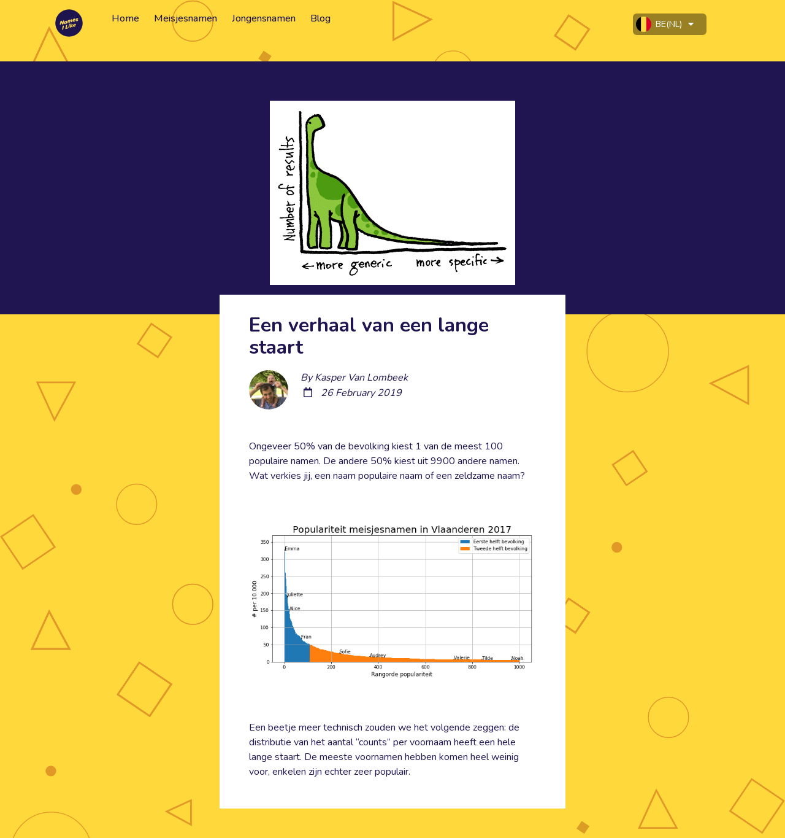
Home (125, 18)
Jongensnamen (264, 18)
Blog (320, 18)
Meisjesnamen (185, 18)
